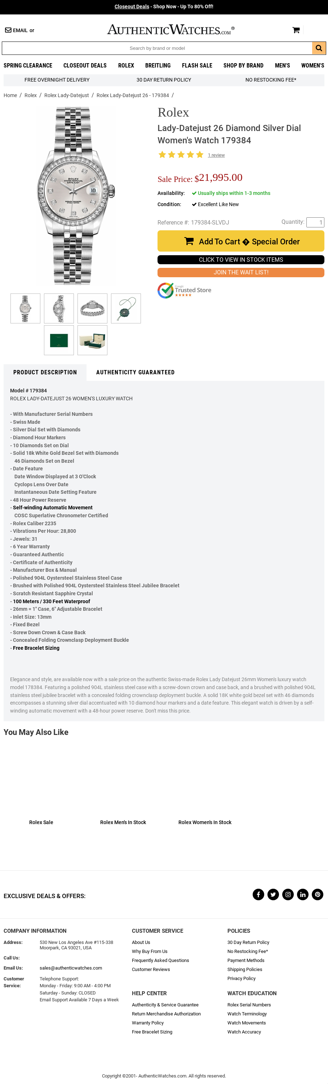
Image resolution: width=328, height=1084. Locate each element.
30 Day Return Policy (248, 942)
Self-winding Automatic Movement (53, 508)
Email (20, 30)
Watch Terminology (247, 1013)
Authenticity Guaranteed (135, 372)
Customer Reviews (151, 969)
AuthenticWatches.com (178, 29)
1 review (216, 155)
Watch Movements (246, 1023)
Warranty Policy (148, 1023)
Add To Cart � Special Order (249, 241)
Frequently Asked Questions (160, 960)
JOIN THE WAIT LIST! (241, 272)
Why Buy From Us (150, 951)
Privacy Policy (241, 978)
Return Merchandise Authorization (166, 1013)
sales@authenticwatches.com (71, 968)
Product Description (45, 372)
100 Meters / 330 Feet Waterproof (51, 601)
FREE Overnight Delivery (57, 80)
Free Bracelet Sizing (36, 648)
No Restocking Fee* (270, 80)
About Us (141, 942)
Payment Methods (246, 960)
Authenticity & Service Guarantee (165, 1004)
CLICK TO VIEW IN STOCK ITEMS (241, 259)
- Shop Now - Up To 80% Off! (164, 7)
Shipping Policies (244, 969)
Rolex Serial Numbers (249, 1004)
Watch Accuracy (244, 1032)
